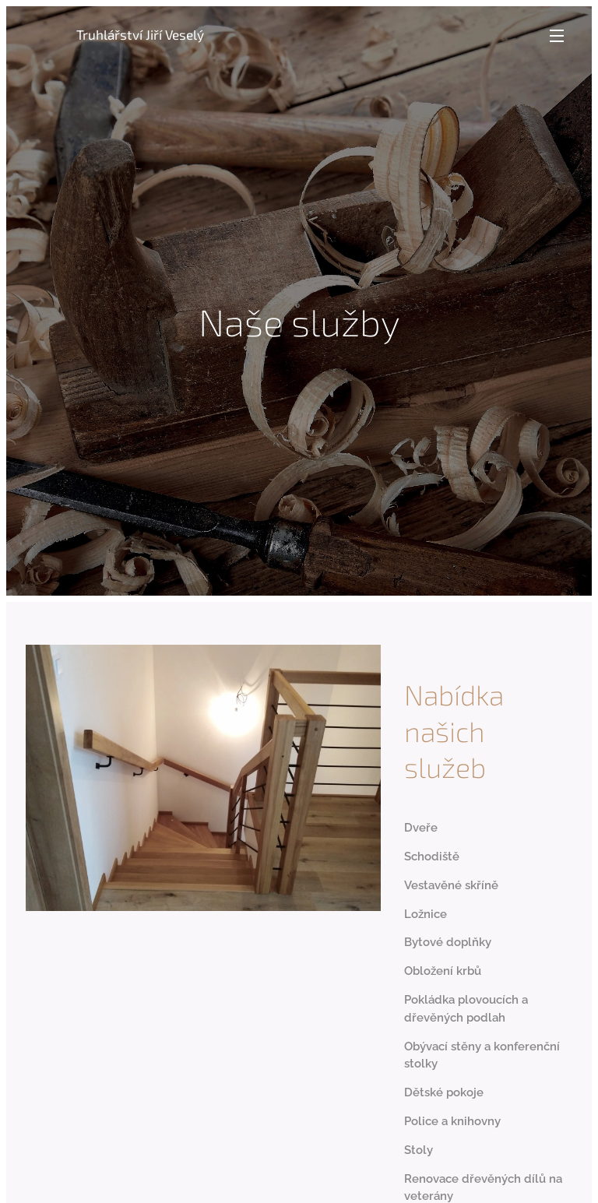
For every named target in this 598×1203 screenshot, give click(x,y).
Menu (557, 36)
